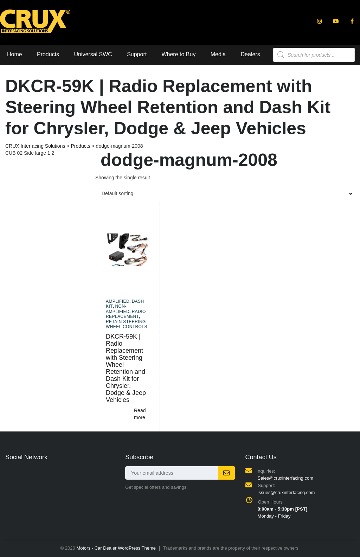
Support (137, 54)
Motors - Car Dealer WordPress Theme (116, 548)
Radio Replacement (126, 314)
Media (218, 54)
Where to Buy (178, 54)
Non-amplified (117, 309)
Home (14, 54)
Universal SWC (93, 54)
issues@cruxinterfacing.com (286, 492)
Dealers (250, 54)
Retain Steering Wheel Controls (126, 324)
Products (48, 54)
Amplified (117, 301)
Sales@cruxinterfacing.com (285, 478)
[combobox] (225, 193)
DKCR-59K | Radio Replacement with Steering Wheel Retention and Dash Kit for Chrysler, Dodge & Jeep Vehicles (126, 368)
